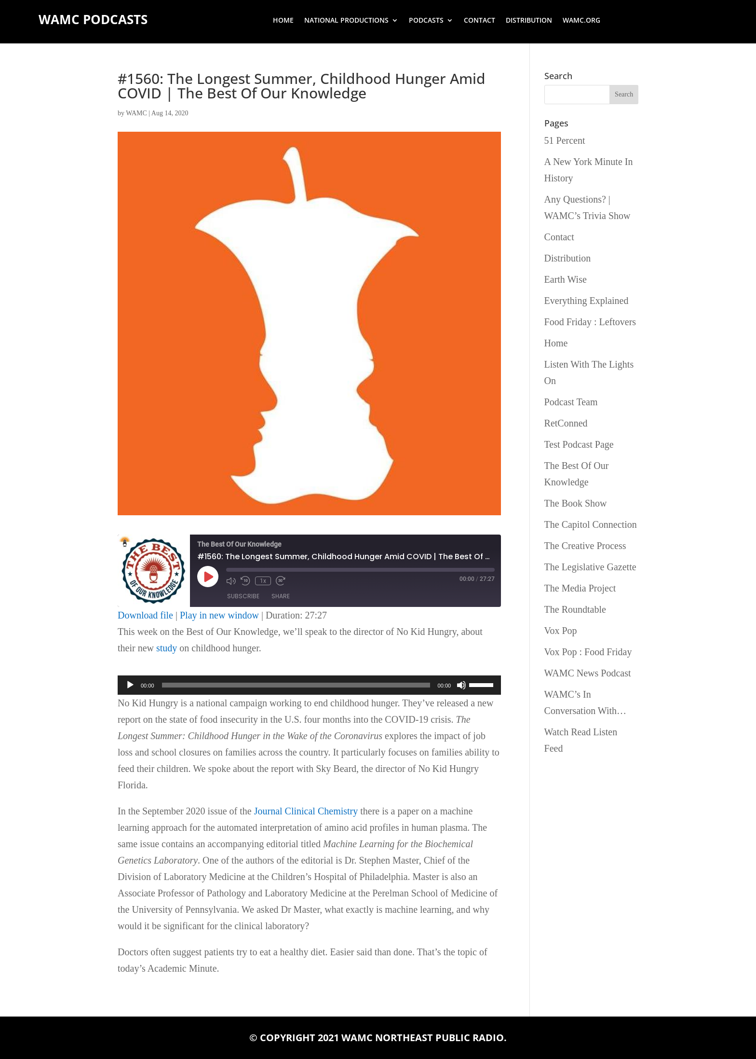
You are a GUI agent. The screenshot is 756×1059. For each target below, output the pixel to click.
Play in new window (219, 615)
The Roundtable (575, 609)
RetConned (566, 423)
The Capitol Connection (590, 524)
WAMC (136, 113)
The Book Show (575, 503)
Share (280, 596)
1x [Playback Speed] (263, 581)
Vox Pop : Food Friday (588, 651)
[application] (309, 685)
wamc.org (581, 21)
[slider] (296, 685)
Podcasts (426, 21)
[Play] (130, 685)
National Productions (346, 21)
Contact (479, 21)
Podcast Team (571, 402)
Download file (145, 615)
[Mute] (461, 685)
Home (283, 21)
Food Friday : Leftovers (590, 321)
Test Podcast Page (579, 444)
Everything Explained (586, 300)
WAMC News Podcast (587, 673)
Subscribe (243, 596)
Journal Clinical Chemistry (306, 811)
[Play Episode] (207, 576)
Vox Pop (560, 630)
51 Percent (564, 140)
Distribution (529, 21)
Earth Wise (565, 279)
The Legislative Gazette (590, 567)
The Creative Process (585, 545)
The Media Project (580, 588)
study (166, 648)
